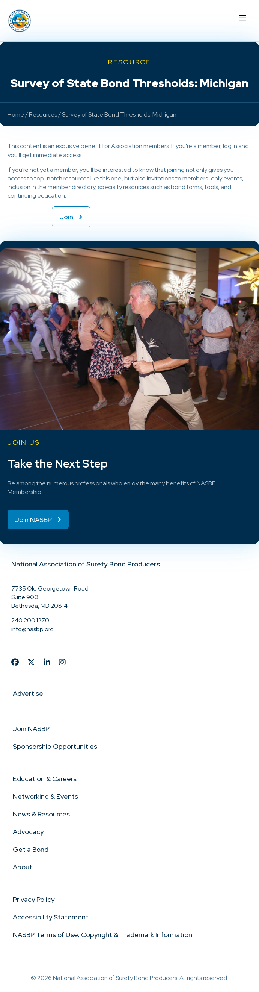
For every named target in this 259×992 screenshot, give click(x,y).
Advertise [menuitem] (28, 693)
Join (66, 216)
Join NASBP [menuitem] (31, 728)
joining (176, 170)
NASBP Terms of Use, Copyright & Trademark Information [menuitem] (102, 934)
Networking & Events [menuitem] (45, 796)
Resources (43, 114)
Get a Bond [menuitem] (30, 849)
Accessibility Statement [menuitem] (51, 917)
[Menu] (242, 17)
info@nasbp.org (32, 629)
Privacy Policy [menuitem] (33, 899)
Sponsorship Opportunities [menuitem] (55, 746)
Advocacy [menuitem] (28, 831)
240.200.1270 (30, 620)
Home (16, 114)
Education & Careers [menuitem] (45, 778)
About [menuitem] (22, 867)
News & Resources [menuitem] (41, 814)
